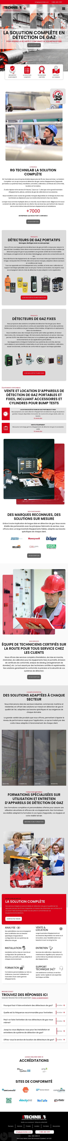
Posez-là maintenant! (40, 1007)
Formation (46, 1126)
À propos (10, 1126)
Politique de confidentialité (41, 1122)
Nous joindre (56, 1126)
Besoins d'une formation (34, 831)
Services (19, 1126)
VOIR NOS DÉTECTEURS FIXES (34, 382)
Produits (28, 1126)
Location (36, 1126)
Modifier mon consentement (27, 1122)
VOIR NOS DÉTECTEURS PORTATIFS (34, 306)
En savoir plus (34, 45)
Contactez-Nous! (13, 927)
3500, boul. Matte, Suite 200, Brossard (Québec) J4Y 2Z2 (34, 1138)
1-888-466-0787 (56, 2)
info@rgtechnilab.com (42, 2)
